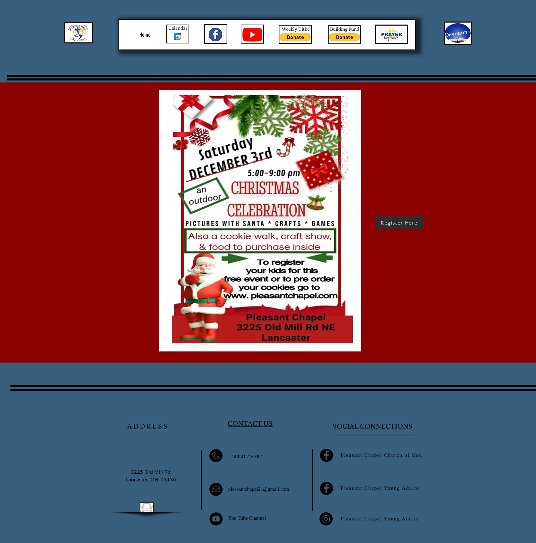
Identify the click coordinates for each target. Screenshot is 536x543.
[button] (295, 37)
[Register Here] (400, 222)
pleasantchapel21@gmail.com (258, 489)
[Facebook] (326, 455)
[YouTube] (216, 518)
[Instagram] (326, 518)
